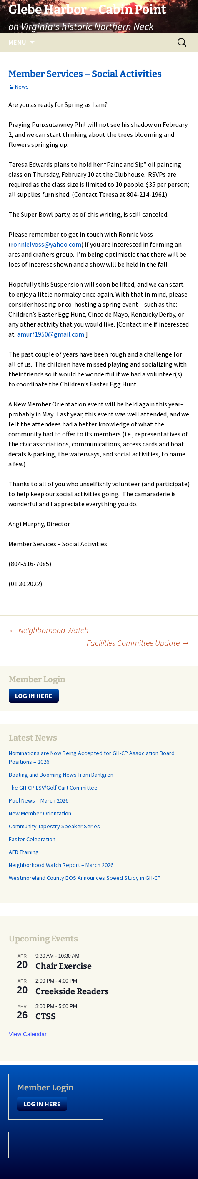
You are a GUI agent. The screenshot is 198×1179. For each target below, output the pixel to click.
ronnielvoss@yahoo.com (46, 244)
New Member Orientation (40, 813)
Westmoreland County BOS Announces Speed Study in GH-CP (85, 878)
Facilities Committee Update (138, 642)
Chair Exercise (63, 966)
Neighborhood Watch (48, 630)
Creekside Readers (72, 991)
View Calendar (28, 1034)
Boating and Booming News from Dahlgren (61, 774)
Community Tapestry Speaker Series (54, 826)
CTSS (45, 1016)
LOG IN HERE (34, 695)
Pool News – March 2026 (38, 800)
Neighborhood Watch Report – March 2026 (61, 865)
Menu (17, 42)
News (22, 86)
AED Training (24, 852)
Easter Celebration (32, 839)
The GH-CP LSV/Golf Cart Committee (53, 787)
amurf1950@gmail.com (50, 334)
